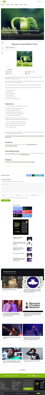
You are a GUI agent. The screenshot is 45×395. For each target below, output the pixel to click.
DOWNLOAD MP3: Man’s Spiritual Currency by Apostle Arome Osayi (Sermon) (19, 243)
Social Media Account (30, 71)
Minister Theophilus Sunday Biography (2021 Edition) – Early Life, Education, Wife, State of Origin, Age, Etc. (12, 314)
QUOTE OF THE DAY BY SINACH (18, 253)
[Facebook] (17, 208)
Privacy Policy (18, 393)
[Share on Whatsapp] (10, 38)
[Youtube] (27, 212)
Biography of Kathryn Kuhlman (9, 289)
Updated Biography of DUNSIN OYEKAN (32, 360)
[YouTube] (33, 375)
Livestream (9, 73)
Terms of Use (25, 393)
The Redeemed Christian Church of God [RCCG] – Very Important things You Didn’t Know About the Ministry (32, 291)
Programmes (9, 71)
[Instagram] (17, 212)
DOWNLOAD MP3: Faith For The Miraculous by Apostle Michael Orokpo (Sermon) (19, 259)
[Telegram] (27, 216)
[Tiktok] (17, 216)
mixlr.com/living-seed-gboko (11, 145)
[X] (27, 208)
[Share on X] (8, 38)
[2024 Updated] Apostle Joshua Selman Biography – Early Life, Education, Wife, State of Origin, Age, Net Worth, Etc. (32, 338)
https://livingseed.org (31, 144)
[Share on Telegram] (12, 38)
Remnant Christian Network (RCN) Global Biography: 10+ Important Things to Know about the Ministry (32, 314)
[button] (38, 393)
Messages (28, 73)
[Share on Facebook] (6, 38)
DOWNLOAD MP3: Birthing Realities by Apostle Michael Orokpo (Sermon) (18, 249)
